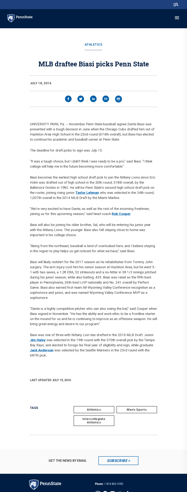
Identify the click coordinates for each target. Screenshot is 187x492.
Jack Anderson (42, 350)
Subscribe (117, 460)
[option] (109, 484)
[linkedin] (93, 99)
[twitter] (80, 99)
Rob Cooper (121, 214)
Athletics (93, 44)
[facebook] (68, 99)
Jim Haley (38, 340)
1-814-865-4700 (113, 484)
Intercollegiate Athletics (94, 420)
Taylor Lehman (87, 193)
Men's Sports (137, 409)
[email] (105, 99)
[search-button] (176, 4)
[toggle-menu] (177, 17)
